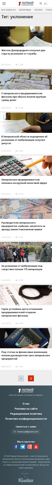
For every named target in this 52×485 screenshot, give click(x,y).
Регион (38, 10)
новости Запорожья (38, 456)
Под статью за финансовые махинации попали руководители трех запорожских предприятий (25, 355)
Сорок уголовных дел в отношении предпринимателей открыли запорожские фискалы (21, 312)
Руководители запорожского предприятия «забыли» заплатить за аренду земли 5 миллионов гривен (23, 226)
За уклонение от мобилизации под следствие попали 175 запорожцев (21, 267)
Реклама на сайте (26, 408)
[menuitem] (45, 4)
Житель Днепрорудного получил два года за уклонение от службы (23, 52)
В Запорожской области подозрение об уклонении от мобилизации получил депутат (24, 140)
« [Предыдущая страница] (21, 378)
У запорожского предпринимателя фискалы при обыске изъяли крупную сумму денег (23, 97)
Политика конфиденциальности (26, 418)
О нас (26, 403)
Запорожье (25, 10)
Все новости (8, 10)
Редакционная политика (26, 413)
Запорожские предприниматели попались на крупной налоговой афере (24, 181)
